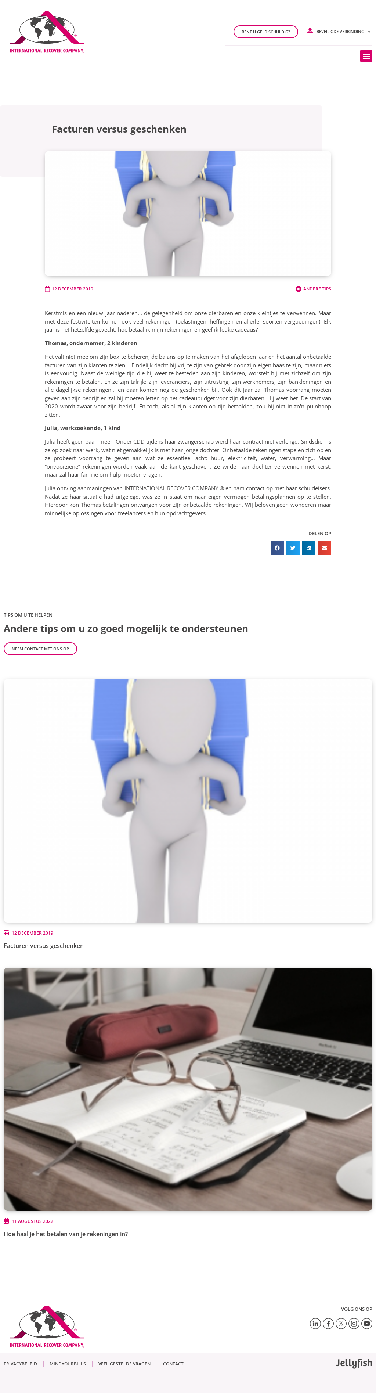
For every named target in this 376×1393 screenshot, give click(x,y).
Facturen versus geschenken (44, 946)
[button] (366, 56)
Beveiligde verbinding (343, 31)
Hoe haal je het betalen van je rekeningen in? (66, 1234)
